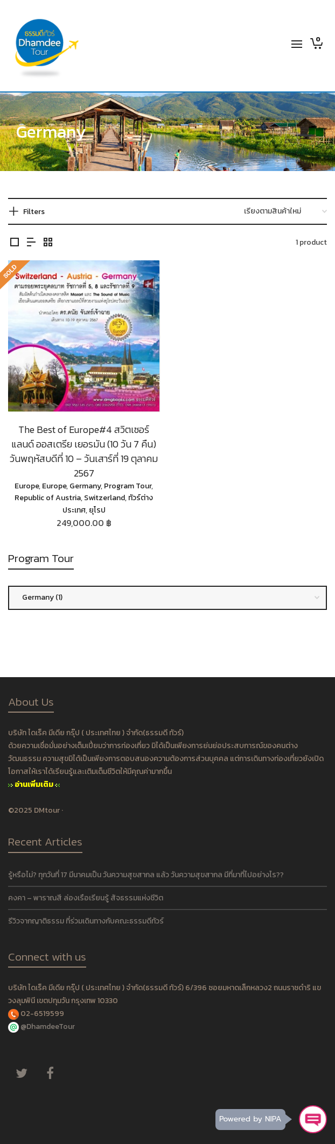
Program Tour (127, 486)
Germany (85, 486)
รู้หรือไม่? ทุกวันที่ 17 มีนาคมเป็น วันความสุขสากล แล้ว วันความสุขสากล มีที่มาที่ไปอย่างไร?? (146, 874)
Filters (34, 211)
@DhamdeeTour (47, 1026)
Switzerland (104, 497)
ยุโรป (97, 510)
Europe (27, 486)
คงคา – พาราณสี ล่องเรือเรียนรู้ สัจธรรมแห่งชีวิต (85, 898)
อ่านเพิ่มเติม (34, 784)
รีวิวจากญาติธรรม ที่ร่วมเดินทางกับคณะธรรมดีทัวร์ (86, 921)
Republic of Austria (48, 497)
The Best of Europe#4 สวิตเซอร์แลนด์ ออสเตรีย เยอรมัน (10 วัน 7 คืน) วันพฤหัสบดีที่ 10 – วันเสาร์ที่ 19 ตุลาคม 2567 (84, 451)
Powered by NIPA (250, 1119)
